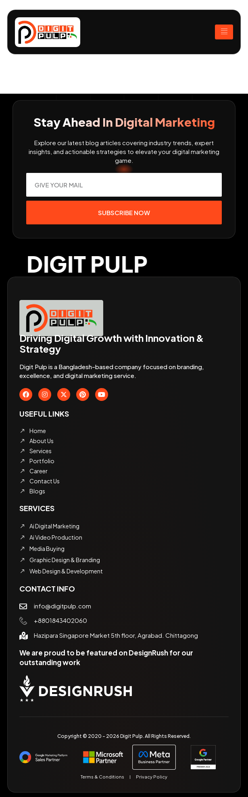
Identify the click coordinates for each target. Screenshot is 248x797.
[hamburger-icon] (224, 32)
